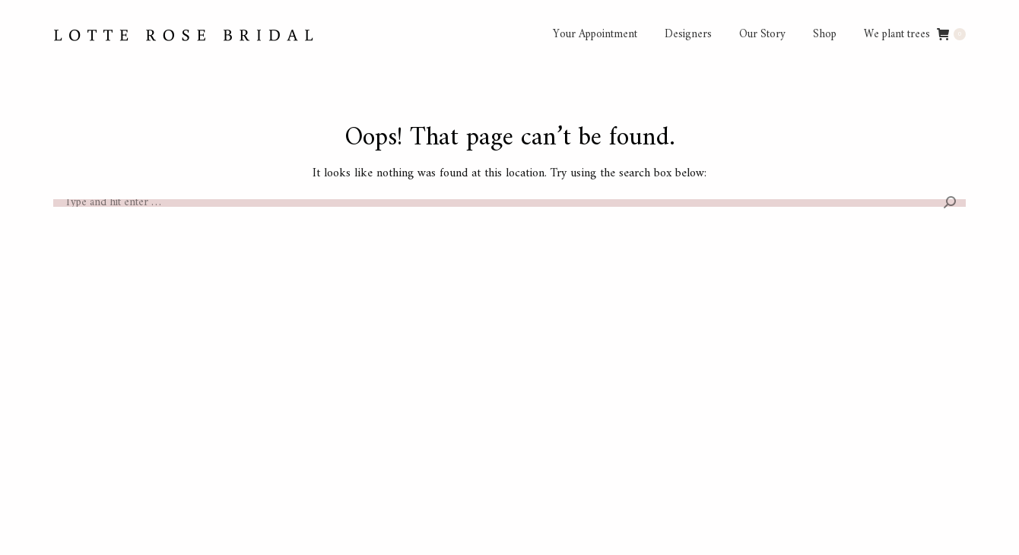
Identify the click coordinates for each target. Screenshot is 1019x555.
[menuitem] (595, 34)
